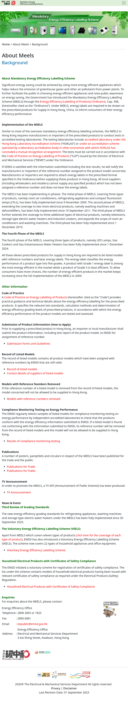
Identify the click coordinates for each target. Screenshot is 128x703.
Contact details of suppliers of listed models (35, 373)
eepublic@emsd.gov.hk (32, 624)
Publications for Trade (21, 467)
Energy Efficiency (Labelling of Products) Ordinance (73, 101)
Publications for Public (21, 471)
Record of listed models (22, 369)
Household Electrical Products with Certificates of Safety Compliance (51, 586)
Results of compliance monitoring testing (33, 441)
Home (6, 44)
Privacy (55, 688)
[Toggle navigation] (124, 3)
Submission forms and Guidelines (28, 343)
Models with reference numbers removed (33, 399)
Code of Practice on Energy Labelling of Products (38, 156)
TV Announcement (19, 492)
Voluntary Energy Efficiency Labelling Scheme (36, 550)
